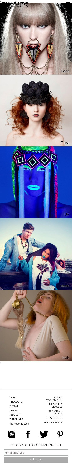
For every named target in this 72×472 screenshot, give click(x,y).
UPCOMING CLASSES (55, 405)
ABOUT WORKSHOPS (54, 398)
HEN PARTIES (54, 418)
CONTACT (15, 415)
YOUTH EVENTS (53, 422)
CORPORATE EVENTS (55, 412)
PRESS (13, 410)
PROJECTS (16, 401)
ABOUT (14, 406)
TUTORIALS (16, 419)
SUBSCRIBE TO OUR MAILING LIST (36, 445)
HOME (13, 397)
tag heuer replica (19, 423)
